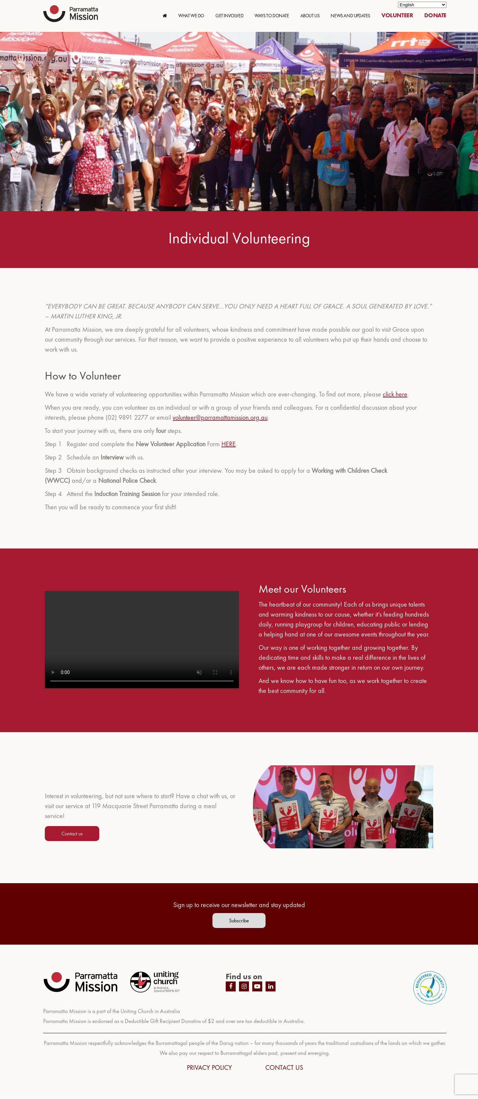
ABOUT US (310, 16)
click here (395, 394)
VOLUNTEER (397, 15)
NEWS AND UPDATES (350, 16)
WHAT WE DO (191, 16)
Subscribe (239, 920)
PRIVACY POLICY (209, 1067)
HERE (228, 444)
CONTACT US (284, 1067)
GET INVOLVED (229, 16)
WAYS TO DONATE (272, 16)
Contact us (72, 833)
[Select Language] (422, 5)
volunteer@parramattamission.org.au (220, 417)
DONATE (435, 15)
